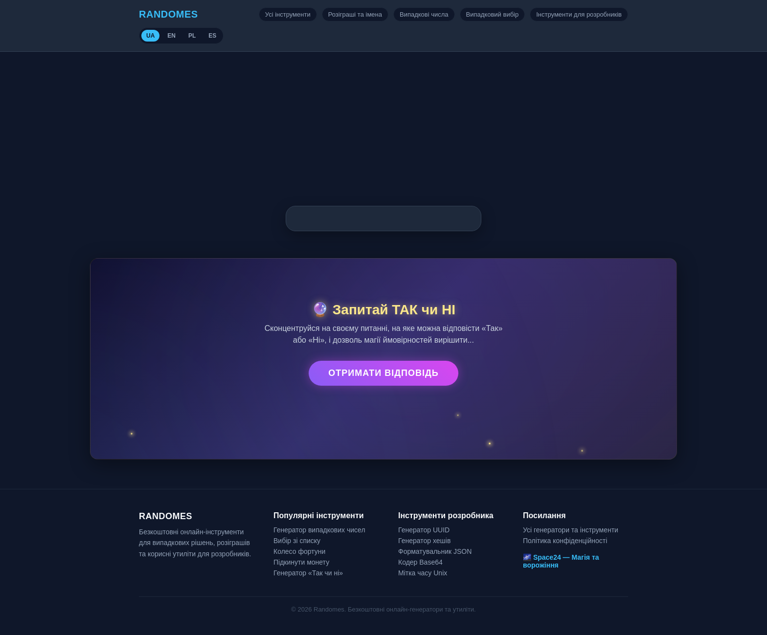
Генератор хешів (424, 541)
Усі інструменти (288, 14)
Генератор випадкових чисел (319, 530)
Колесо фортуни (299, 551)
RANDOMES (168, 14)
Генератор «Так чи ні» (308, 573)
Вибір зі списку (296, 541)
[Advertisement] (383, 125)
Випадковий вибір (492, 14)
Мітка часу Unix (422, 573)
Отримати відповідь (383, 373)
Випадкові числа (424, 14)
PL (192, 35)
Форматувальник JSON (435, 551)
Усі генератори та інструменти (570, 530)
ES (212, 35)
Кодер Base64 (420, 562)
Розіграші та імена (355, 14)
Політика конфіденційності (565, 541)
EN (171, 35)
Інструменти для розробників (579, 14)
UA (150, 35)
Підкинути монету (301, 562)
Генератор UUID (424, 530)
